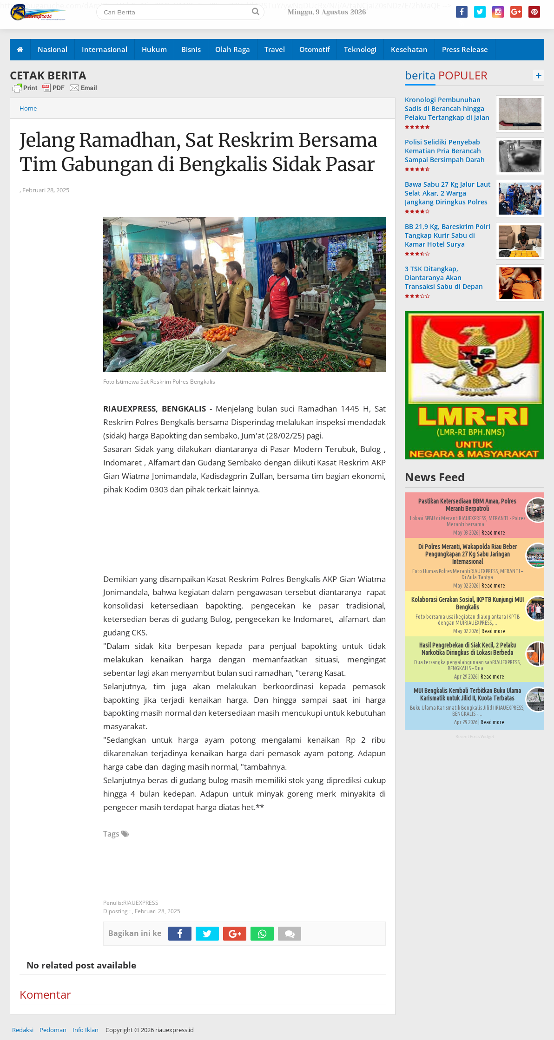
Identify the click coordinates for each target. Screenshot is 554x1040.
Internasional (104, 49)
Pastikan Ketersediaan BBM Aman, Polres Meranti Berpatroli (467, 504)
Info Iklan (86, 1030)
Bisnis (191, 49)
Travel (274, 49)
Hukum (154, 49)
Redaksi (22, 1030)
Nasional (52, 49)
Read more (493, 533)
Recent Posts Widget (474, 736)
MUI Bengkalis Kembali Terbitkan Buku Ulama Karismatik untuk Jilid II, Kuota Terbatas (467, 694)
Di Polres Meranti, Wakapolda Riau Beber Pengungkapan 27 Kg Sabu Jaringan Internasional (467, 554)
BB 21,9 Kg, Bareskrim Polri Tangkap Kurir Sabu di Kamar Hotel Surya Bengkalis (447, 240)
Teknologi (360, 49)
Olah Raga (232, 49)
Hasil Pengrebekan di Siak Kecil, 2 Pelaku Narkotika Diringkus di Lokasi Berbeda (467, 648)
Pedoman (53, 1030)
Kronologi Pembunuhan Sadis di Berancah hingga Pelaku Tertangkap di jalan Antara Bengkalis (447, 113)
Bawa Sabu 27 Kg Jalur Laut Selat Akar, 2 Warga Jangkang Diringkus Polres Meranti (448, 198)
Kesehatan (409, 49)
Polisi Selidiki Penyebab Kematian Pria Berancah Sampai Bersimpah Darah (445, 150)
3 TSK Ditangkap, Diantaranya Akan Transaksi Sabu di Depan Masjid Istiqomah (444, 282)
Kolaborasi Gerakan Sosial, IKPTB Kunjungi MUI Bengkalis (467, 603)
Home (28, 108)
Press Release (465, 49)
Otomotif (314, 49)
